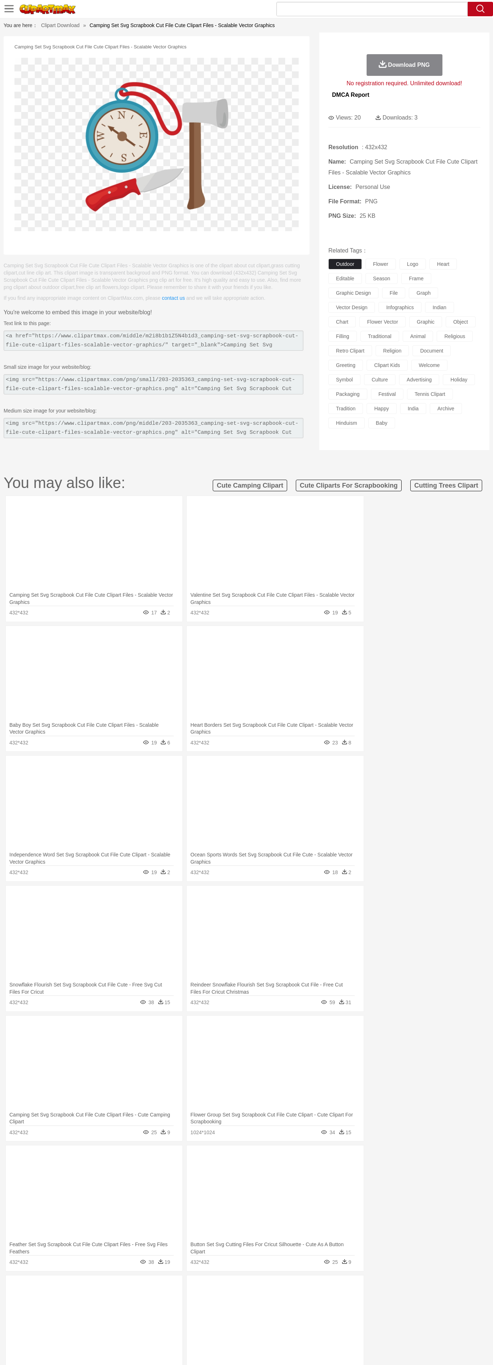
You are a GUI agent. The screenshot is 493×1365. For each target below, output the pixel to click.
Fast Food (136, 1331)
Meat (169, 1331)
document (431, 351)
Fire (166, 1288)
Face (327, 1309)
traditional (380, 336)
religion (392, 351)
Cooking (343, 1331)
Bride (92, 1309)
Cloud (348, 1288)
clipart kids (387, 365)
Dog (166, 1298)
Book (102, 1320)
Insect (288, 1298)
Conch (136, 1288)
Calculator (370, 1320)
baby (382, 423)
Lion (303, 1298)
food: (41, 1331)
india (413, 408)
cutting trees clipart (446, 485)
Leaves (99, 1288)
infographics (400, 307)
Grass (219, 1288)
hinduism (346, 423)
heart (443, 264)
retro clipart (350, 351)
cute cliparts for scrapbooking (349, 485)
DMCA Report (350, 95)
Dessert (98, 1331)
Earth (152, 1288)
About (325, 1350)
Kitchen (255, 1331)
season (381, 278)
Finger (343, 1309)
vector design (351, 307)
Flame (181, 1288)
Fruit (155, 1331)
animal (418, 336)
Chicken (136, 1298)
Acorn (61, 1288)
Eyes (204, 1309)
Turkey (403, 1298)
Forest (379, 1288)
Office (328, 1320)
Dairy (81, 1331)
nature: (42, 1288)
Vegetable (233, 1331)
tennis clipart (430, 394)
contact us (173, 298)
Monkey (319, 1298)
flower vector (382, 322)
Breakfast (61, 1331)
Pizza (290, 1331)
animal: (43, 1298)
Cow (153, 1298)
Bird (86, 1298)
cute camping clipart (250, 485)
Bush (332, 1288)
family (108, 1309)
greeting (345, 365)
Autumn (80, 1288)
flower (380, 264)
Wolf (419, 1298)
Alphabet (347, 1320)
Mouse (338, 1298)
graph (423, 293)
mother (126, 1309)
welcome (429, 365)
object (460, 322)
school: (43, 1320)
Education (185, 1320)
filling (342, 336)
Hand (359, 1309)
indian (439, 307)
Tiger (387, 1298)
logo (412, 264)
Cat (119, 1298)
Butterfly (103, 1298)
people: (43, 1309)
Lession (392, 1320)
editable (345, 278)
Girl (266, 1309)
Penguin (369, 1298)
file (394, 293)
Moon (257, 1288)
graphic (425, 322)
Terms (344, 1350)
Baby (77, 1309)
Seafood (211, 1331)
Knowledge (251, 1320)
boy (279, 1309)
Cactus (118, 1288)
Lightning (239, 1288)
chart (342, 322)
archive (445, 408)
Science (293, 1320)
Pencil (165, 1320)
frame (416, 278)
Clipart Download (60, 25)
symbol (344, 380)
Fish (233, 1298)
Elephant (215, 1298)
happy (381, 408)
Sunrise (275, 1288)
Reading (146, 1320)
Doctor (175, 1309)
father (294, 1309)
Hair (255, 1309)
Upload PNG (445, 1350)
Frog (246, 1298)
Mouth (311, 1309)
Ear (190, 1309)
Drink (116, 1331)
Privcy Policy (369, 1350)
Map (231, 1320)
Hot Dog (364, 1331)
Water (317, 1288)
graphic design (353, 293)
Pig (353, 1298)
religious (454, 336)
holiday (458, 380)
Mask (62, 1309)
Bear (73, 1298)
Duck (180, 1298)
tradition (345, 408)
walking (221, 1309)
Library (274, 1320)
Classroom (122, 1320)
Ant (60, 1298)
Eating (307, 1331)
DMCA (418, 1350)
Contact (396, 1350)
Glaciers (200, 1288)
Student (64, 1320)
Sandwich (188, 1331)
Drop (363, 1288)
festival (387, 394)
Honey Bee (266, 1298)
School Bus (211, 1320)
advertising (419, 380)
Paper (311, 1320)
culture (380, 380)
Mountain (297, 1288)
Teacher (84, 1320)
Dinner (274, 1331)
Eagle (196, 1298)
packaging (347, 394)
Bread (324, 1331)
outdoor (345, 264)
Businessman (151, 1309)
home (240, 1309)
